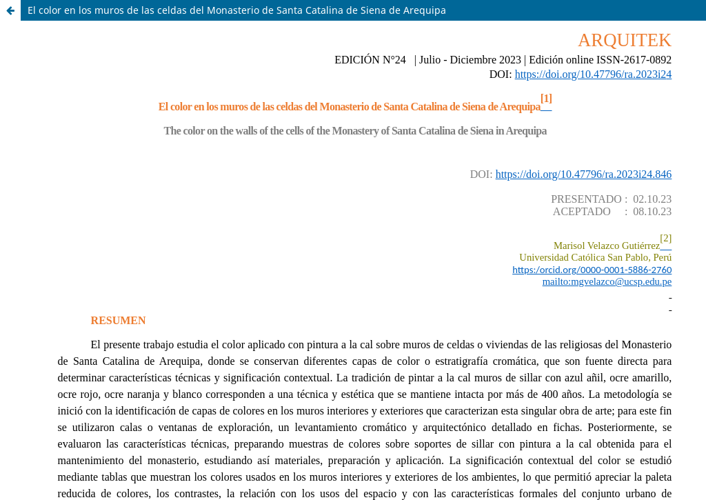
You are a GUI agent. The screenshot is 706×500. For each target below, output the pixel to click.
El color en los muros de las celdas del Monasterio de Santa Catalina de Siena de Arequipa (237, 10)
